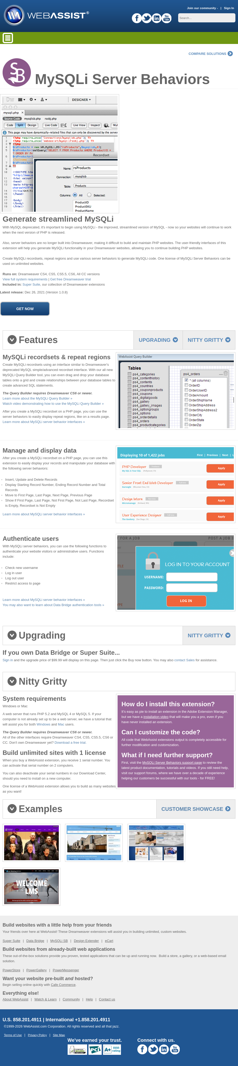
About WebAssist (15, 999)
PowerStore (11, 970)
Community (71, 999)
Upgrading (158, 340)
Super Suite (31, 284)
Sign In (229, 8)
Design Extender (86, 941)
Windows (43, 724)
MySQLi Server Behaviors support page (172, 763)
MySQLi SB (59, 941)
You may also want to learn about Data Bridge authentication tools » (53, 605)
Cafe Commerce (63, 985)
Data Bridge (35, 941)
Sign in (8, 660)
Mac (61, 724)
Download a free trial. (71, 742)
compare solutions (211, 54)
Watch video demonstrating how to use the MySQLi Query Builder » (53, 404)
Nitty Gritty (209, 340)
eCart (109, 941)
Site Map (59, 1035)
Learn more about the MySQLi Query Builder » (37, 398)
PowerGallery (36, 970)
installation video (156, 717)
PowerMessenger (66, 970)
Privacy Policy (37, 1035)
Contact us (107, 999)
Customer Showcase (196, 809)
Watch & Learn (45, 999)
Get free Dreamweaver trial (70, 279)
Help (89, 999)
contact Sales (184, 660)
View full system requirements (25, 279)
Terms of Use (13, 1035)
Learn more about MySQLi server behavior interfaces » (44, 422)
